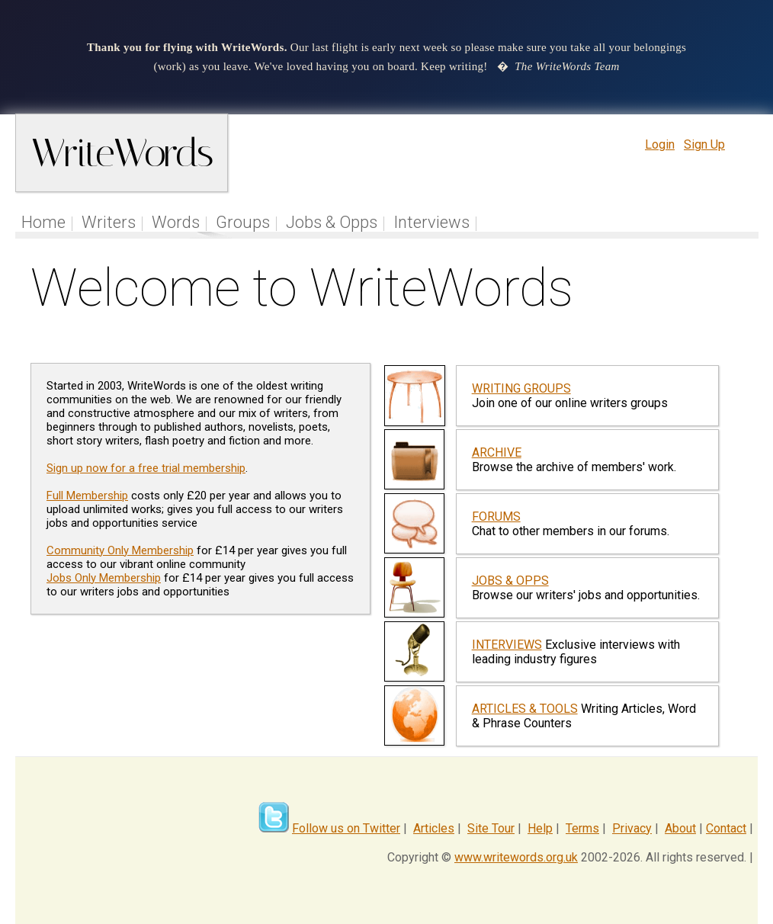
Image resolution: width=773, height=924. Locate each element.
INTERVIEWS (507, 644)
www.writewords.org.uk (516, 857)
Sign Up (704, 144)
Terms (582, 828)
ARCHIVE (496, 452)
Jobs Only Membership (104, 578)
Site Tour (491, 828)
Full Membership (87, 495)
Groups (243, 222)
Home (43, 222)
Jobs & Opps (331, 222)
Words (176, 222)
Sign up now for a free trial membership (146, 468)
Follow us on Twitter (346, 828)
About (680, 828)
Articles (433, 828)
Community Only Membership (120, 550)
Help (540, 828)
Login (660, 144)
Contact (726, 828)
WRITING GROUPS (521, 388)
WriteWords (121, 153)
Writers (109, 222)
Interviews (431, 222)
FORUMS (496, 516)
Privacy (632, 828)
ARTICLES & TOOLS (525, 708)
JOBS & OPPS (510, 580)
